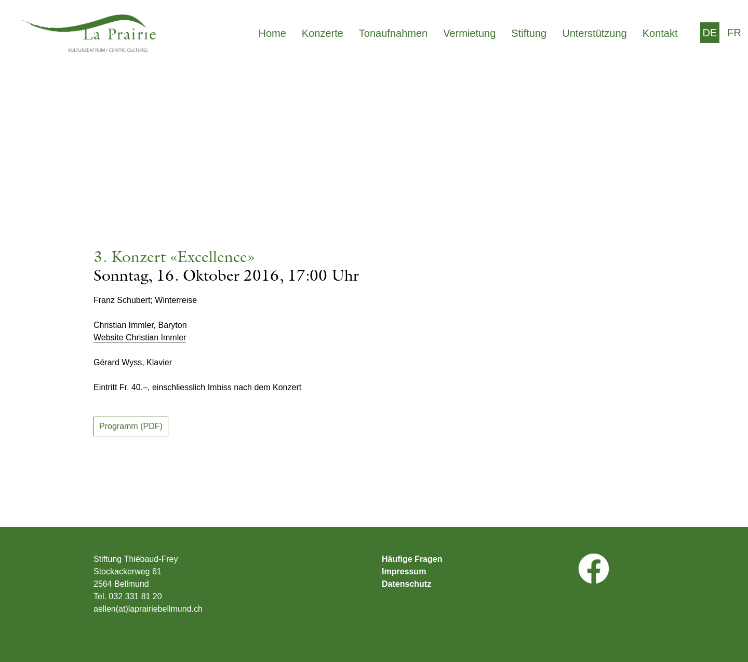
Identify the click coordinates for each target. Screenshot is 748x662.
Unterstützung (594, 33)
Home (272, 33)
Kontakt (660, 33)
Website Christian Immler (140, 338)
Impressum (404, 572)
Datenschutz (406, 584)
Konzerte (322, 33)
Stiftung (528, 33)
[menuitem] (710, 32)
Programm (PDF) (131, 426)
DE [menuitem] (710, 32)
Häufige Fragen (412, 559)
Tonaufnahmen (393, 33)
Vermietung (469, 33)
